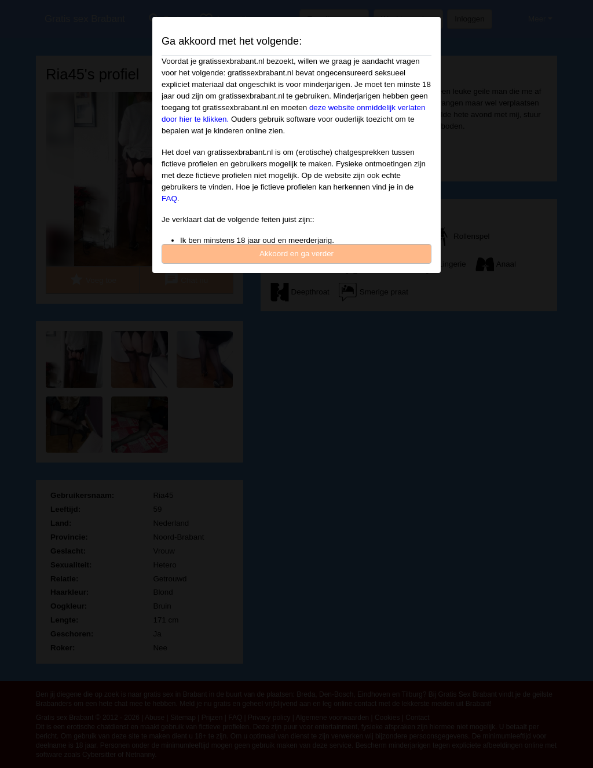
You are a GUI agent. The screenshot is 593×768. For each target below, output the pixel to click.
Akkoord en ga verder (296, 253)
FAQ (169, 198)
